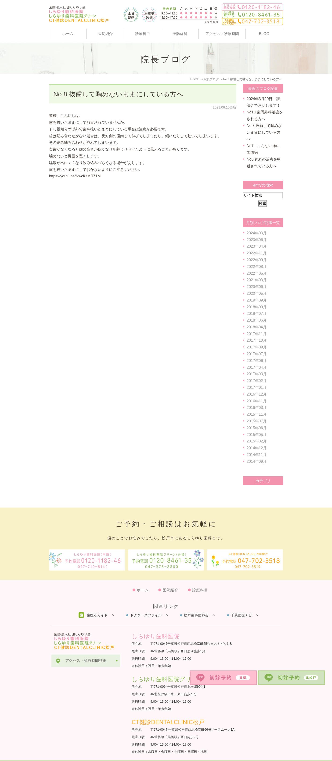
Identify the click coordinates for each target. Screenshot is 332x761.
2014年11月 (257, 455)
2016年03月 (257, 408)
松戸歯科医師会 (196, 604)
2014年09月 (257, 461)
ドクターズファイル (146, 604)
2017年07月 (257, 354)
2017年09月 (257, 347)
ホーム (67, 34)
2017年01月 (257, 387)
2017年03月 (257, 374)
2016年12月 (257, 394)
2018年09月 (257, 307)
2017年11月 (257, 334)
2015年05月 (257, 435)
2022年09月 (257, 260)
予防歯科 (180, 34)
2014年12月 (257, 448)
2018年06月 (257, 320)
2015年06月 (257, 428)
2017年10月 (257, 340)
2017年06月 (257, 361)
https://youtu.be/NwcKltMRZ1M (75, 176)
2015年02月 (257, 441)
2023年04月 (257, 246)
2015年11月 (257, 414)
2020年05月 (257, 293)
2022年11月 (257, 253)
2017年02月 (257, 381)
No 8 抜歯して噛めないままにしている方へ (118, 94)
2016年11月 (257, 401)
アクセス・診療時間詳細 (85, 649)
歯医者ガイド (97, 604)
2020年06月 (257, 287)
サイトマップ (63, 755)
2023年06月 (257, 240)
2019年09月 (257, 300)
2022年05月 (257, 273)
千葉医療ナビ (241, 604)
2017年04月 (257, 367)
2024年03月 (257, 233)
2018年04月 (257, 327)
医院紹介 (105, 34)
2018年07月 (257, 314)
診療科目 (142, 34)
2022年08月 (257, 267)
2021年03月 (257, 280)
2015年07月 (257, 421)
